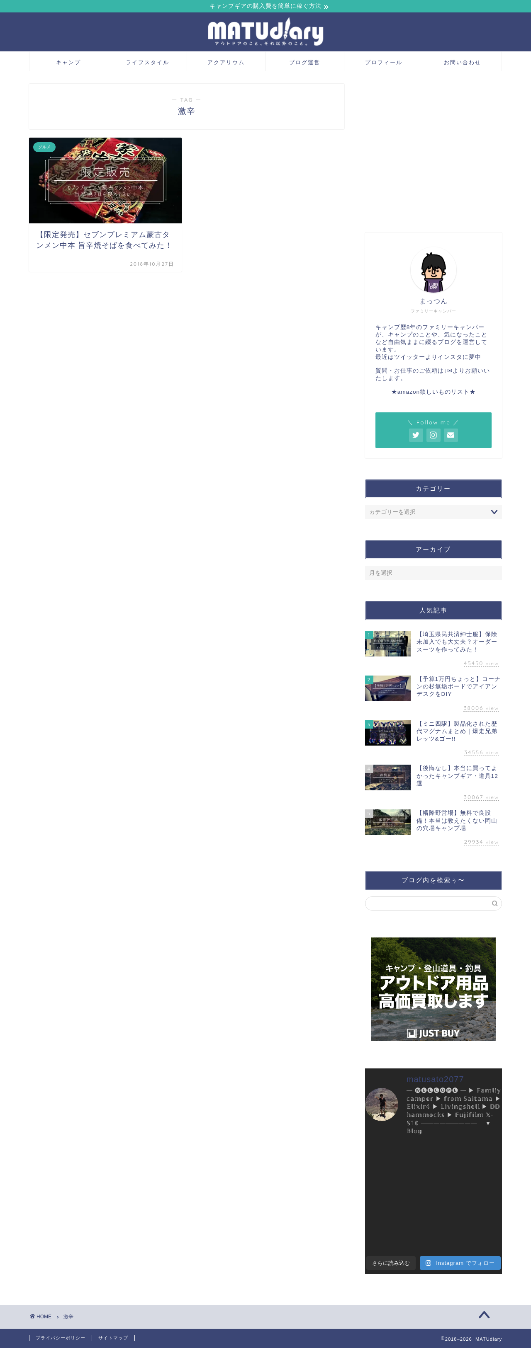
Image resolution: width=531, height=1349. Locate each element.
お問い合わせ (462, 63)
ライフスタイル (147, 63)
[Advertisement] (433, 155)
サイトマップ (113, 1339)
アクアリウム (226, 63)
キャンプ (68, 63)
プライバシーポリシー (60, 1339)
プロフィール (383, 63)
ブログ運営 (304, 63)
